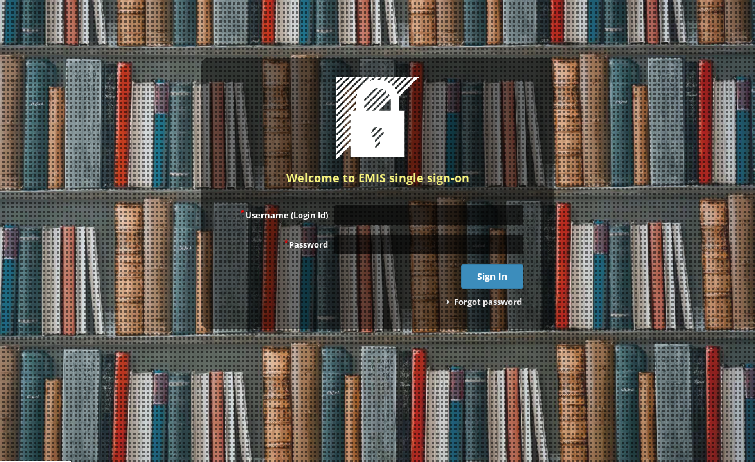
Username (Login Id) (284, 214)
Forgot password (484, 301)
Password (306, 243)
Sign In (492, 276)
